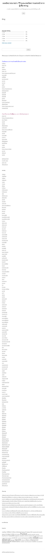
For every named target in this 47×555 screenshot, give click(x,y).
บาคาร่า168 (4, 394)
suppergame (5, 365)
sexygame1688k (6, 345)
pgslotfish (4, 308)
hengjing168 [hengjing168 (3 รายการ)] (35, 532)
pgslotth (4, 310)
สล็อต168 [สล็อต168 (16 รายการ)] (6, 539)
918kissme (4, 192)
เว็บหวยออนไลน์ (5, 474)
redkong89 (4, 324)
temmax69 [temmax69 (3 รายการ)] (37, 535)
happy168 (4, 238)
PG (2, 285)
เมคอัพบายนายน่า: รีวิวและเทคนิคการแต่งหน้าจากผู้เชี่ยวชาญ (23, 4)
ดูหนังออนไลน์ (5, 90)
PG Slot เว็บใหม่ (5, 289)
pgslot (3, 87)
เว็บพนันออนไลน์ (6, 470)
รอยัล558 (4, 409)
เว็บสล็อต (4, 472)
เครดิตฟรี (4, 462)
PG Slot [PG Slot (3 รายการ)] (18, 534)
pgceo (3, 295)
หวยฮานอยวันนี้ (5, 456)
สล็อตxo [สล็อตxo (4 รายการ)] (27, 540)
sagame (4, 69)
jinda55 (3, 246)
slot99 (3, 122)
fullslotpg (4, 230)
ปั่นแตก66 (4, 100)
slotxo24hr (4, 139)
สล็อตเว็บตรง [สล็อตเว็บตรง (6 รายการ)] (16, 541)
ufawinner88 (5, 378)
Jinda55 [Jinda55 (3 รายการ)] (40, 532)
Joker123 (4, 250)
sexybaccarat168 (6, 341)
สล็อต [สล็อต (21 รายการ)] (36, 537)
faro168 (4, 229)
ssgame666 (4, 361)
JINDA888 (4, 131)
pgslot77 (4, 306)
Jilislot (3, 244)
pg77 (3, 293)
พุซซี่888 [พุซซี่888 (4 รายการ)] (30, 538)
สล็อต (3, 411)
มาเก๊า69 (4, 407)
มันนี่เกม (4, 406)
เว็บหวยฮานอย (5, 476)
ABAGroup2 (4, 195)
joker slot (4, 162)
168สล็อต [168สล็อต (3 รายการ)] (4, 532)
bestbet (4, 209)
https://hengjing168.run (7, 118)
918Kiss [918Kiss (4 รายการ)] (13, 532)
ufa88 (3, 371)
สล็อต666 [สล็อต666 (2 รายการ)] (12, 540)
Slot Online (4, 349)
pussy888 (4, 75)
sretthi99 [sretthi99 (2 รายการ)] (26, 535)
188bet (3, 178)
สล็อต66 (4, 419)
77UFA (3, 184)
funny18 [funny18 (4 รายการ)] (24, 532)
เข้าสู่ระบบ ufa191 (6, 460)
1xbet (3, 145)
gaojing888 (4, 234)
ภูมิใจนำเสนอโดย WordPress (8, 552)
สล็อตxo (4, 431)
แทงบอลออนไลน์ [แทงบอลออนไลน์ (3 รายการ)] (6, 542)
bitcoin (3, 211)
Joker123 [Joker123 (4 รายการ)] (4, 534)
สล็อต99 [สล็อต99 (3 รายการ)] (41, 538)
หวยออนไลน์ (5, 108)
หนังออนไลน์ (5, 452)
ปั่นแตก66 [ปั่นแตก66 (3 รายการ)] (25, 538)
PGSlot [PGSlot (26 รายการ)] (23, 533)
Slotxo (3, 353)
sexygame (4, 343)
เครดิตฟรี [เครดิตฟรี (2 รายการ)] (22, 541)
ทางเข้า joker (5, 160)
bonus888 (4, 215)
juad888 (4, 256)
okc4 (3, 279)
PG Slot (3, 287)
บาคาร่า (4, 137)
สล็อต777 (4, 423)
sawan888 (4, 332)
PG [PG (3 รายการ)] (15, 534)
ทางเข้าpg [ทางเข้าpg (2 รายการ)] (10, 538)
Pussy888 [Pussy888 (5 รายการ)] (12, 536)
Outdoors (4, 281)
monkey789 (5, 275)
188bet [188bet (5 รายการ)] (9, 532)
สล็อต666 (4, 421)
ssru (3, 363)
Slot (3, 347)
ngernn (3, 277)
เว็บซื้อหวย (4, 466)
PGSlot (3, 302)
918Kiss (3, 188)
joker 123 (4, 71)
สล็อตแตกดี (4, 448)
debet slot (4, 223)
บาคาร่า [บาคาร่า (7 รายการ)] (14, 538)
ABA (3, 194)
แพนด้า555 (4, 483)
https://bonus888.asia (7, 129)
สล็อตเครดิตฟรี (5, 441)
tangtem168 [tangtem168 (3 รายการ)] (31, 535)
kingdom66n (5, 260)
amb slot (4, 203)
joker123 (4, 65)
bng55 (3, 213)
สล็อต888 (4, 425)
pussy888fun (5, 318)
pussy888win (5, 322)
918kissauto (5, 190)
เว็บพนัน (4, 468)
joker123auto (5, 252)
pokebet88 (4, 312)
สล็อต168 (4, 413)
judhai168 (4, 127)
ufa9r (3, 374)
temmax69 (4, 369)
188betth (4, 180)
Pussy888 (4, 316)
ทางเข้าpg (4, 390)
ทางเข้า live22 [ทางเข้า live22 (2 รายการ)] (4, 538)
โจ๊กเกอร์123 (5, 164)
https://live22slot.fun (7, 88)
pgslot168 (4, 304)
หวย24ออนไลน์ (5, 454)
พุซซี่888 (4, 77)
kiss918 (3, 262)
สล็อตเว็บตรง (5, 104)
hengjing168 (5, 240)
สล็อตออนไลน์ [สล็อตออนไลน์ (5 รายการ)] (34, 540)
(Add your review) (6, 43)
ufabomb (4, 376)
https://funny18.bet (6, 149)
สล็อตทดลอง (5, 141)
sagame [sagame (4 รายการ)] (17, 535)
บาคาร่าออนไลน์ (6, 102)
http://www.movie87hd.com (8, 73)
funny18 (4, 232)
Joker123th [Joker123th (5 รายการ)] (10, 534)
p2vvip (3, 283)
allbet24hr (4, 197)
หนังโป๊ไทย (4, 143)
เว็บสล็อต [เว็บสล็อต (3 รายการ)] (34, 541)
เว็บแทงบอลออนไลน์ (6, 477)
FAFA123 (4, 227)
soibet (3, 357)
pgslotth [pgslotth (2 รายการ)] (37, 534)
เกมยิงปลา (4, 458)
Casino (3, 221)
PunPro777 (4, 314)
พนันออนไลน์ (5, 402)
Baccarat (4, 207)
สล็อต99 (4, 427)
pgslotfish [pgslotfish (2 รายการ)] (33, 534)
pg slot (3, 81)
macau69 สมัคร (5, 271)
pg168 (3, 291)
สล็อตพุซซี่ (4, 433)
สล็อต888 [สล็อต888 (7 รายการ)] (18, 540)
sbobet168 (4, 334)
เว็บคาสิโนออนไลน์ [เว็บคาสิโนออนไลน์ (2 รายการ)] (28, 541)
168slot (3, 174)
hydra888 (4, 242)
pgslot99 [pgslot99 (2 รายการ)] (29, 534)
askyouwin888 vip (6, 205)
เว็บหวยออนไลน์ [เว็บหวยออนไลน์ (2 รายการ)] (39, 541)
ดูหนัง (3, 67)
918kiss (3, 63)
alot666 (3, 201)
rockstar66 (4, 326)
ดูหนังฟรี (4, 92)
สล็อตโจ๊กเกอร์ (5, 450)
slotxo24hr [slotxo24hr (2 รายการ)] (22, 535)
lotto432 (4, 269)
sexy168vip (4, 337)
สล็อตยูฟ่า (4, 435)
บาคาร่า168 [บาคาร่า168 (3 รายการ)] (20, 538)
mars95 (3, 273)
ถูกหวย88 (4, 388)
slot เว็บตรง (4, 120)
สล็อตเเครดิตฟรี (5, 446)
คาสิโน (3, 380)
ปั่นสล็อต (4, 398)
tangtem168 (5, 367)
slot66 (3, 123)
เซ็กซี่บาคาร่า (5, 464)
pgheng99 (4, 299)
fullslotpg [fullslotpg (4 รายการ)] (18, 532)
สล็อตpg (4, 429)
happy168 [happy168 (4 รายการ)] (29, 532)
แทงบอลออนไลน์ (6, 479)
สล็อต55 (4, 417)
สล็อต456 (4, 415)
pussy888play (5, 320)
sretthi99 (4, 359)
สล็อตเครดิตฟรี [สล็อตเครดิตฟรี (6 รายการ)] (7, 541)
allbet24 (4, 153)
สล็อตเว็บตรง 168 (6, 444)
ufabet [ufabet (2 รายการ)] (41, 535)
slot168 (3, 351)
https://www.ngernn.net (8, 106)
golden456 (4, 236)
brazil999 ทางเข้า (6, 217)
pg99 (3, 85)
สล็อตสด (4, 437)
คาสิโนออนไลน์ (5, 382)
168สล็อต (4, 176)
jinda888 (4, 248)
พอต (3, 404)
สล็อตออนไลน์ (5, 439)
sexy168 (4, 336)
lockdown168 (5, 267)
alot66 (3, 199)
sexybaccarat (5, 79)
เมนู (23, 13)
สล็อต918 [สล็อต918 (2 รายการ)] (23, 540)
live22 (3, 265)
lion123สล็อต (5, 264)
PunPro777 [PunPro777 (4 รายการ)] (5, 535)
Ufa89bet (4, 372)
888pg (3, 186)
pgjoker (4, 300)
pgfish (3, 297)
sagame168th (5, 330)
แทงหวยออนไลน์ (6, 481)
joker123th (4, 254)
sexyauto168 (5, 339)
